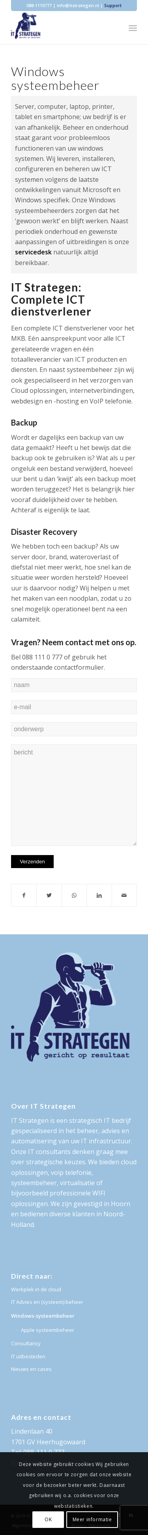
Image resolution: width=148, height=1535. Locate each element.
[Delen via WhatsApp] (74, 895)
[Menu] (133, 28)
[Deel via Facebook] (23, 895)
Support (113, 5)
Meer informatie (92, 1519)
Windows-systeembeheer (43, 1315)
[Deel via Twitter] (49, 895)
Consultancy (26, 1343)
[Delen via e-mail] (124, 895)
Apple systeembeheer (47, 1329)
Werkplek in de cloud (36, 1289)
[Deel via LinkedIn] (99, 895)
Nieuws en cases (31, 1369)
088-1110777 (39, 5)
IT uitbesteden (28, 1356)
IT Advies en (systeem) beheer (47, 1301)
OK (48, 1519)
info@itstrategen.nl (78, 5)
